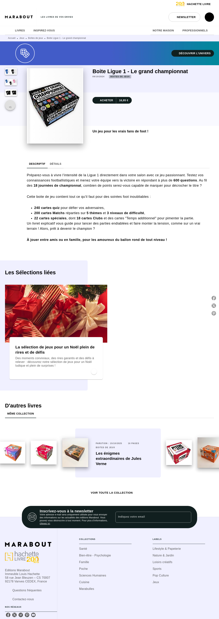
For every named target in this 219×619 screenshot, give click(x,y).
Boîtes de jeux (35, 38)
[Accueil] (20, 17)
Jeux (21, 38)
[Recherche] (209, 17)
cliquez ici (45, 523)
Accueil (12, 38)
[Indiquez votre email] (148, 517)
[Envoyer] (186, 517)
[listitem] (8, 615)
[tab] (9, 30)
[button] (184, 17)
